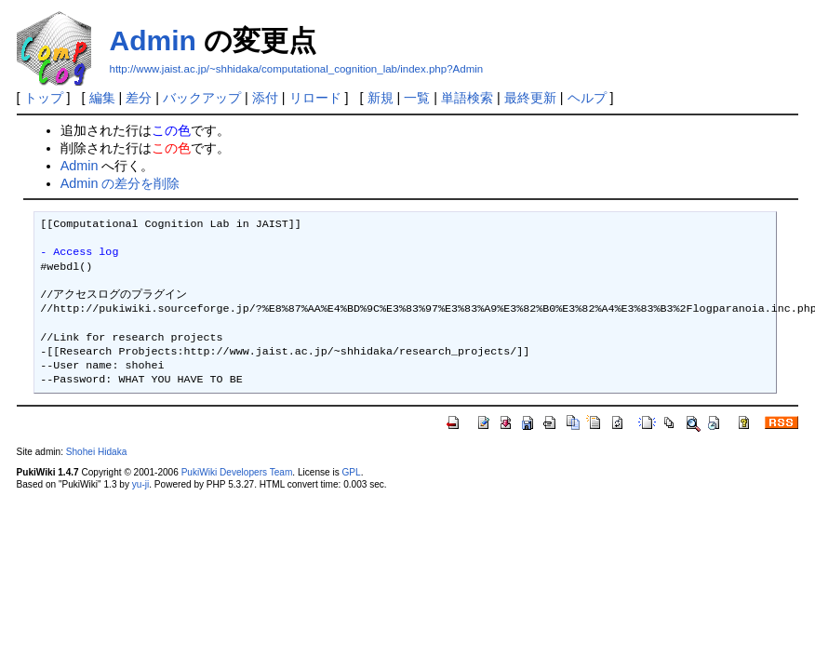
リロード (315, 97)
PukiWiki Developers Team (237, 472)
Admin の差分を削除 (120, 183)
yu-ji (140, 484)
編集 (102, 97)
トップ (43, 97)
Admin (153, 40)
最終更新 (530, 97)
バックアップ (202, 97)
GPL (351, 472)
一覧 (417, 97)
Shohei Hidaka (96, 452)
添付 (265, 97)
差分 (139, 97)
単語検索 (467, 97)
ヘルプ (587, 97)
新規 (380, 97)
